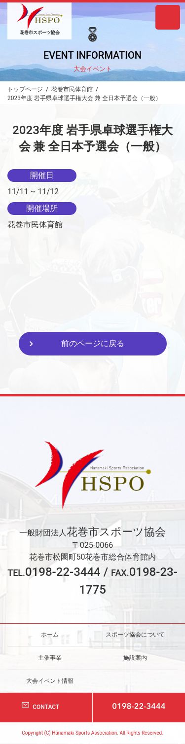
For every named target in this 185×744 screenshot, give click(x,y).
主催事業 (50, 657)
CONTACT (46, 707)
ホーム (50, 634)
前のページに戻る (92, 343)
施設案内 (135, 657)
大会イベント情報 (50, 680)
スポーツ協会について (135, 634)
